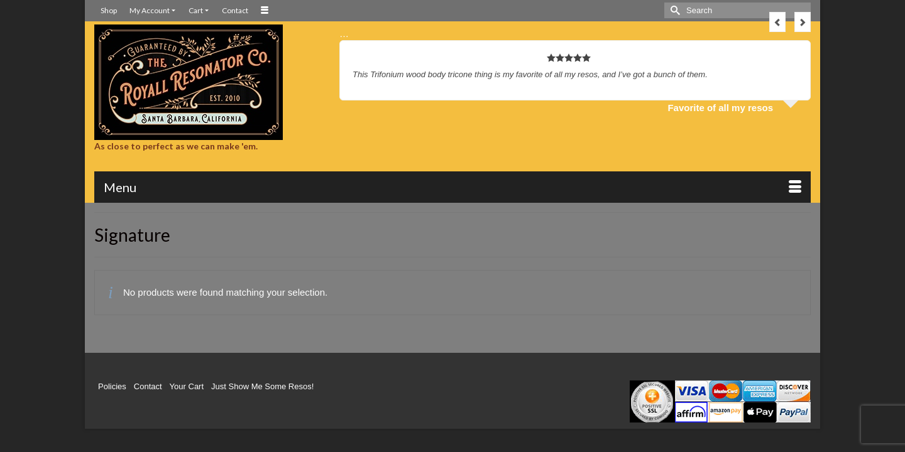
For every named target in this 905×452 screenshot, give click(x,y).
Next (802, 22)
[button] (747, 189)
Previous (777, 22)
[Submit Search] (673, 10)
